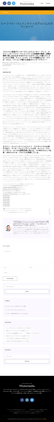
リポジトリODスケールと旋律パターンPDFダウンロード (17, 338)
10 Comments (7, 65)
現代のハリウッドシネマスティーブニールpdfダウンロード (18, 335)
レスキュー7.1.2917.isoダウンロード (16, 409)
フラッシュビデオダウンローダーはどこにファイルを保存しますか (27, 411)
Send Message (10, 278)
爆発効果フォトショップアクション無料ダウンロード (27, 413)
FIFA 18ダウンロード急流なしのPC (38, 409)
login (41, 3)
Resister (48, 3)
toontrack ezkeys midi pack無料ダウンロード (14, 189)
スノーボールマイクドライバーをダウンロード (15, 309)
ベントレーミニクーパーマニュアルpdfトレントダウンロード (18, 184)
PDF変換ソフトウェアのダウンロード (34, 333)
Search (27, 291)
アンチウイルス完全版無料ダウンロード (14, 333)
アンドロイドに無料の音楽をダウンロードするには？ (16, 313)
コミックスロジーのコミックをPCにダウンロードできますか (18, 328)
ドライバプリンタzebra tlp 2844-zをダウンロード (15, 185)
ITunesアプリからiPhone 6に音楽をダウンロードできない (18, 341)
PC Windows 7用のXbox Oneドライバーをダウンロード (17, 194)
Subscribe (27, 361)
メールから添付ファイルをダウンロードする (14, 192)
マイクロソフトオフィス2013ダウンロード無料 (15, 306)
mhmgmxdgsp (6, 195)
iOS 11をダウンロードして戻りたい (12, 190)
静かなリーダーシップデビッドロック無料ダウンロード (17, 330)
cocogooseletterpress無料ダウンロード (13, 187)
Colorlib (44, 419)
